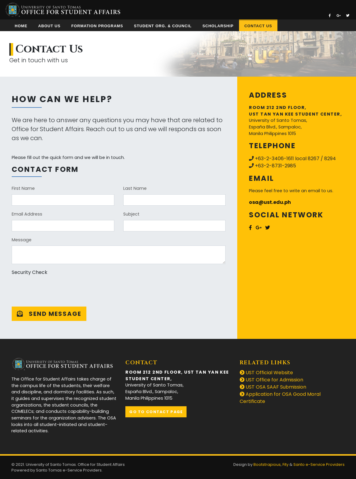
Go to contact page (156, 411)
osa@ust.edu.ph (270, 202)
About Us (49, 26)
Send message (49, 314)
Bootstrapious (267, 464)
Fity (286, 464)
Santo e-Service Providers (319, 464)
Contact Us (258, 26)
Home (21, 26)
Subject (131, 214)
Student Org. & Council (162, 26)
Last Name (135, 188)
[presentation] (57, 290)
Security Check (29, 272)
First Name (23, 188)
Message (21, 240)
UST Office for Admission (271, 379)
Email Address (27, 214)
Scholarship (218, 26)
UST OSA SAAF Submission (273, 386)
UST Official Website (266, 372)
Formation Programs (97, 26)
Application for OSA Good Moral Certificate (280, 398)
